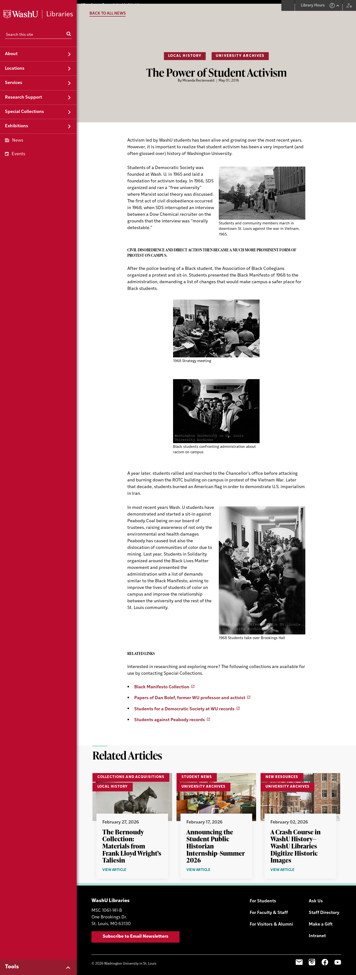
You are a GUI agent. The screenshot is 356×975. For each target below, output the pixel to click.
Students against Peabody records (169, 716)
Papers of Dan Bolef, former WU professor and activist (189, 694)
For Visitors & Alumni (271, 921)
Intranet (317, 932)
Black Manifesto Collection (161, 683)
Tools (12, 967)
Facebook (324, 958)
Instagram (312, 958)
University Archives (240, 52)
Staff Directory (324, 909)
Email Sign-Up (299, 958)
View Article (125, 866)
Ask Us (316, 897)
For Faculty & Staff (269, 909)
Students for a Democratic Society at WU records (184, 705)
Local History (184, 52)
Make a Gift (321, 921)
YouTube (337, 958)
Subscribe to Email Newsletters (135, 933)
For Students (263, 897)
